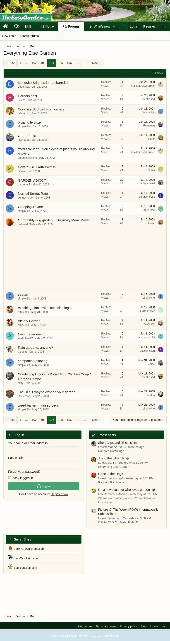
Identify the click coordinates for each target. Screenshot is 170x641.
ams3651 (23, 311)
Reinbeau (149, 125)
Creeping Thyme (30, 207)
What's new (102, 26)
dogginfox (24, 86)
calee (151, 364)
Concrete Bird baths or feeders (41, 109)
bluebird (23, 351)
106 (69, 63)
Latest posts (107, 435)
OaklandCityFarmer (143, 85)
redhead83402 (26, 224)
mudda (150, 395)
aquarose (149, 210)
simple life (149, 112)
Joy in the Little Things (114, 458)
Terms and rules (106, 626)
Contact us (85, 626)
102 (34, 63)
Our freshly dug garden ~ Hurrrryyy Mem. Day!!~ (54, 220)
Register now (59, 494)
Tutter (151, 138)
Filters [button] (156, 73)
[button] (114, 27)
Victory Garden (29, 321)
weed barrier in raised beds (38, 405)
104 (51, 63)
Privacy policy (129, 626)
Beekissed (148, 99)
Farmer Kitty (147, 310)
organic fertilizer (30, 122)
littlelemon (24, 396)
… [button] (26, 63)
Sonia (21, 171)
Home (49, 26)
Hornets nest (27, 96)
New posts (9, 35)
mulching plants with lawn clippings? (45, 308)
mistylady (149, 324)
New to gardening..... (33, 334)
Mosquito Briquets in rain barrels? (43, 82)
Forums (73, 26)
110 (84, 63)
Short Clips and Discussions (118, 442)
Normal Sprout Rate (33, 193)
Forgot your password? (24, 471)
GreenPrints (27, 136)
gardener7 (24, 184)
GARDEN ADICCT (32, 180)
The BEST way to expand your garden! (47, 392)
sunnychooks (26, 197)
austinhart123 (26, 338)
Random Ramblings (111, 451)
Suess (21, 100)
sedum (23, 294)
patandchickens (27, 157)
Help (144, 626)
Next (95, 63)
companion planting (32, 361)
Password (15, 458)
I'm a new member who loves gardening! (126, 489)
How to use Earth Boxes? (37, 167)
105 (60, 63)
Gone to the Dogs (110, 474)
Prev (11, 63)
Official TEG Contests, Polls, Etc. (119, 522)
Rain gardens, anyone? (35, 347)
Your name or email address (28, 443)
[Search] (163, 27)
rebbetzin (23, 113)
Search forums (29, 35)
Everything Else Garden (113, 466)
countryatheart (146, 183)
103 (43, 63)
